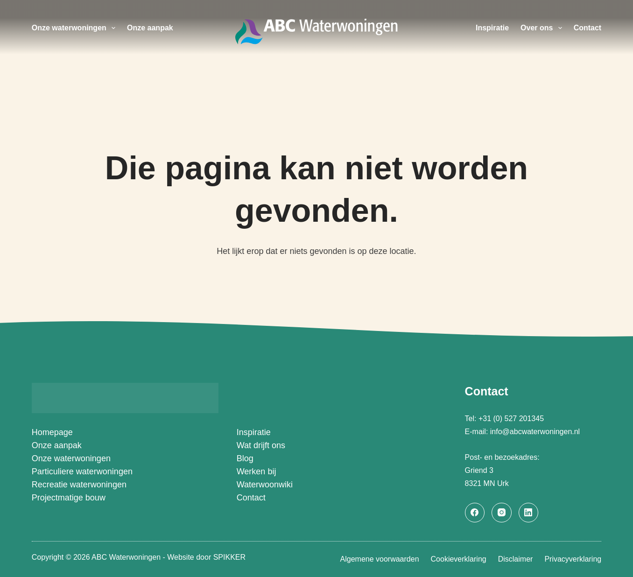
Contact (588, 28)
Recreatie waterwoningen (79, 484)
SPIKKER (229, 557)
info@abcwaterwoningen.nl (535, 432)
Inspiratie (492, 28)
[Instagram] (502, 513)
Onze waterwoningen (75, 28)
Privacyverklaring (572, 559)
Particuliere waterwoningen (82, 471)
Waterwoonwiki (265, 484)
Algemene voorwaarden (379, 559)
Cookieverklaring (458, 559)
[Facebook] (475, 513)
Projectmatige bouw (69, 497)
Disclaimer (515, 559)
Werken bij (256, 471)
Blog (245, 458)
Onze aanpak (150, 28)
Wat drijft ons (261, 445)
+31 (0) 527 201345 (512, 418)
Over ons (543, 28)
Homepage (52, 432)
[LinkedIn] (529, 513)
